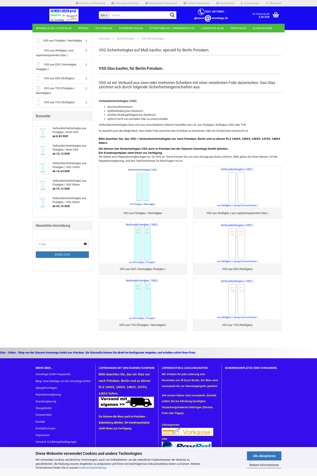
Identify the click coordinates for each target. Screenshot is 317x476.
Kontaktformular (45, 432)
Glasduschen (262, 28)
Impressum (43, 439)
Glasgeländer (44, 412)
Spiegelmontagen (46, 391)
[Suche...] (104, 15)
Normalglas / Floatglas (54, 28)
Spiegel (83, 28)
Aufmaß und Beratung (90, 3)
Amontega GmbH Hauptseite (53, 378)
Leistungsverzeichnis (125, 3)
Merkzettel (273, 3)
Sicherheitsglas (131, 28)
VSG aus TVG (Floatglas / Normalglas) (55, 90)
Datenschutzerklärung (92, 467)
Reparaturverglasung (48, 398)
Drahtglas (238, 28)
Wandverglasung (46, 405)
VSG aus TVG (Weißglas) (55, 102)
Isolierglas (103, 28)
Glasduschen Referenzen (161, 3)
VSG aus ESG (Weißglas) (55, 78)
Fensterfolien (44, 418)
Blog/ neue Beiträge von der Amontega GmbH (63, 385)
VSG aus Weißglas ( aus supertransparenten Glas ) (55, 52)
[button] (225, 3)
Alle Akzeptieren (264, 456)
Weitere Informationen (264, 465)
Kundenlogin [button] (250, 3)
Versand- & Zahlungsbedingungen (56, 445)
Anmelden (62, 254)
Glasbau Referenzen (197, 3)
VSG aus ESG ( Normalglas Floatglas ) (56, 66)
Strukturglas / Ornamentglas (171, 28)
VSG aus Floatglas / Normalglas (59, 40)
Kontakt (40, 425)
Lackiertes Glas (212, 28)
